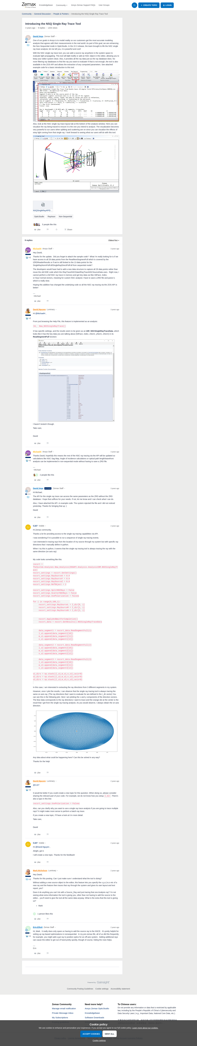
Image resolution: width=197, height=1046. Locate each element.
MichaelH (37, 249)
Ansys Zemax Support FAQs (83, 5)
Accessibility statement (120, 989)
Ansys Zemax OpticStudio (97, 1008)
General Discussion (42, 14)
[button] (149, 5)
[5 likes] (44, 224)
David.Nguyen (39, 309)
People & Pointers (61, 14)
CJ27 (35, 526)
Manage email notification (64, 1008)
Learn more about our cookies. (145, 1028)
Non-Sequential (65, 216)
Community (27, 14)
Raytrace (51, 216)
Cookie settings (101, 989)
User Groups (104, 5)
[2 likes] (43, 475)
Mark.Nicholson (40, 870)
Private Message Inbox (63, 1013)
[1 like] (43, 913)
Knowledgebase (46, 5)
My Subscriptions (60, 1018)
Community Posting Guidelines (80, 989)
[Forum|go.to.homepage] (29, 5)
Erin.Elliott (38, 927)
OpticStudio (39, 216)
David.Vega (38, 36)
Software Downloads (95, 1018)
